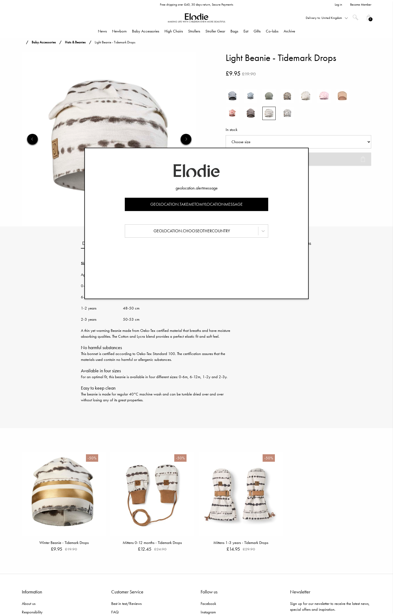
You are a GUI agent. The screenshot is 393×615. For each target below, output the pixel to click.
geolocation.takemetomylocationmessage (196, 204)
